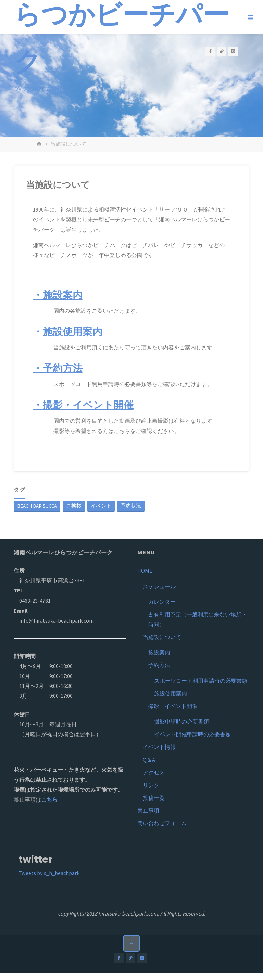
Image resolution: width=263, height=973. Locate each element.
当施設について (162, 636)
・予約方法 (58, 368)
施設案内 (159, 652)
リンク (151, 785)
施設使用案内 (170, 693)
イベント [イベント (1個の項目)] (101, 506)
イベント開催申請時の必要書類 (192, 734)
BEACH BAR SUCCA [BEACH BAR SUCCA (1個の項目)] (37, 506)
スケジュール (159, 586)
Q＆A (149, 759)
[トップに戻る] (131, 943)
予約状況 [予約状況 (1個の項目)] (131, 506)
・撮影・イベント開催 (83, 405)
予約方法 (159, 665)
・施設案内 (58, 295)
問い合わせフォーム (162, 823)
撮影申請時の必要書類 (181, 721)
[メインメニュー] (250, 17)
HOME (144, 570)
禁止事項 (148, 810)
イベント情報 (159, 746)
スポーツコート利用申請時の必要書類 (200, 680)
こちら (49, 799)
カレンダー (162, 601)
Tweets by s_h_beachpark (48, 873)
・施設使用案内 (67, 331)
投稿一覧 (154, 797)
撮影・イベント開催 (173, 706)
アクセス (154, 772)
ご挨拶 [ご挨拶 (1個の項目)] (74, 506)
